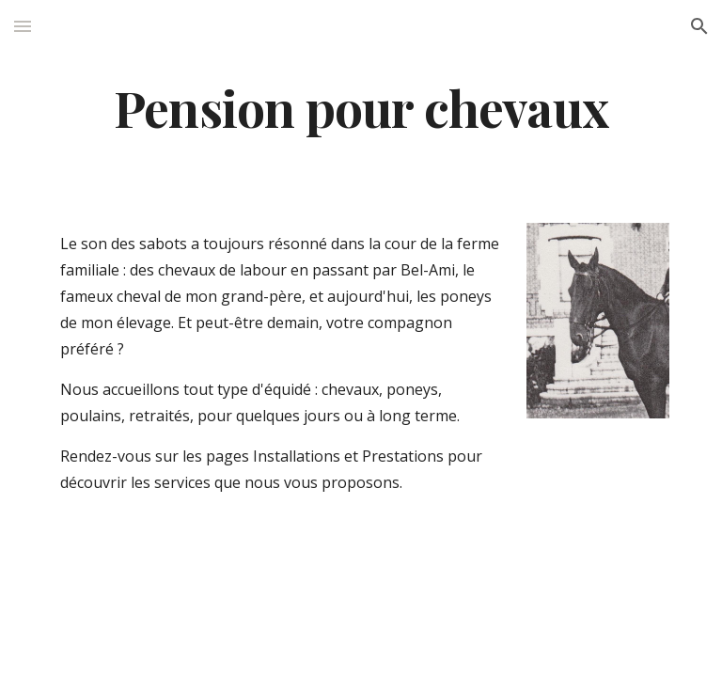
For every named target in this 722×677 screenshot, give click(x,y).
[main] (360, 106)
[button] (22, 26)
